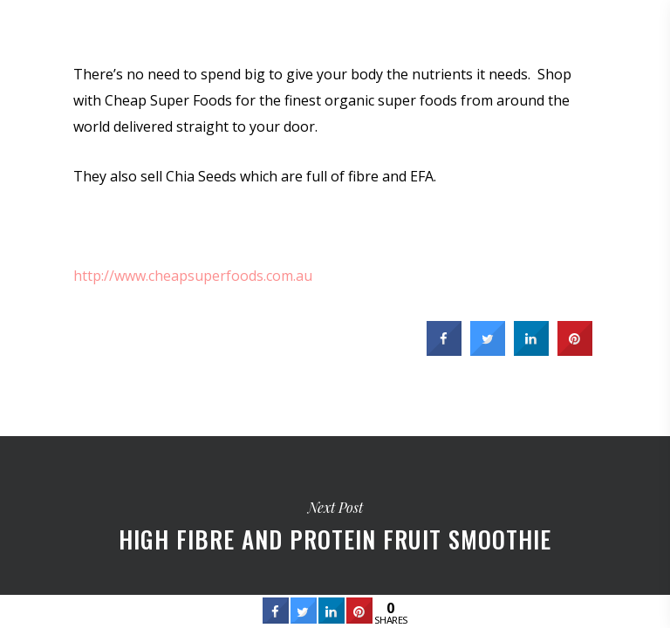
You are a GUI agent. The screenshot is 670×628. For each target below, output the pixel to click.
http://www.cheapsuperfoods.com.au (192, 275)
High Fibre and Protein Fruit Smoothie (335, 523)
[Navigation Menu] (644, 28)
